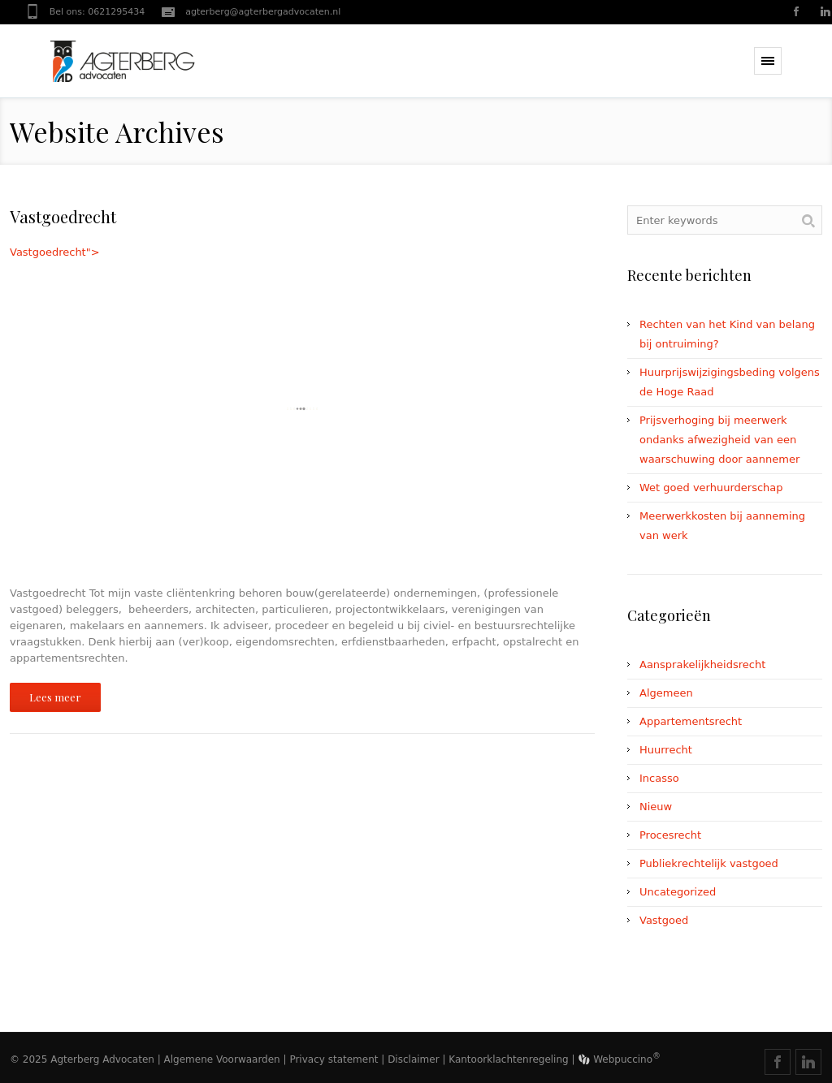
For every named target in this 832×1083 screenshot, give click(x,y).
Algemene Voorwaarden (222, 1059)
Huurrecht (665, 750)
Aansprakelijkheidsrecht (702, 664)
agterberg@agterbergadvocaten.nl (262, 11)
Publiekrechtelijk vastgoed (708, 863)
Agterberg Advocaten (102, 1059)
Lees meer (55, 697)
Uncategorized (677, 892)
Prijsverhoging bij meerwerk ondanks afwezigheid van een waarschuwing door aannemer (719, 439)
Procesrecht (670, 835)
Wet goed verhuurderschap (711, 487)
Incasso (659, 778)
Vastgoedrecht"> (302, 408)
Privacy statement (333, 1059)
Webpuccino (619, 1059)
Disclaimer (413, 1059)
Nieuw (655, 806)
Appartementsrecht (690, 721)
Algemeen (666, 693)
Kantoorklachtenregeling (508, 1059)
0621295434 (116, 11)
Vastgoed (663, 920)
